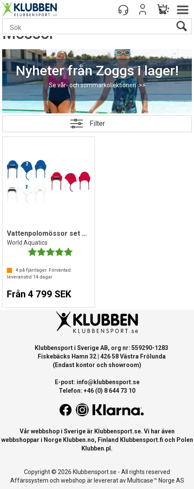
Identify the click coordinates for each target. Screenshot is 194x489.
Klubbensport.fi (141, 439)
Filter (97, 123)
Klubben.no (79, 439)
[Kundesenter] (123, 9)
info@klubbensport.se (108, 382)
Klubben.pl (96, 448)
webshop (73, 480)
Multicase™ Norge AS (155, 480)
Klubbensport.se (117, 431)
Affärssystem (29, 480)
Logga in (142, 9)
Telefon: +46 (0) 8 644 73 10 (97, 390)
